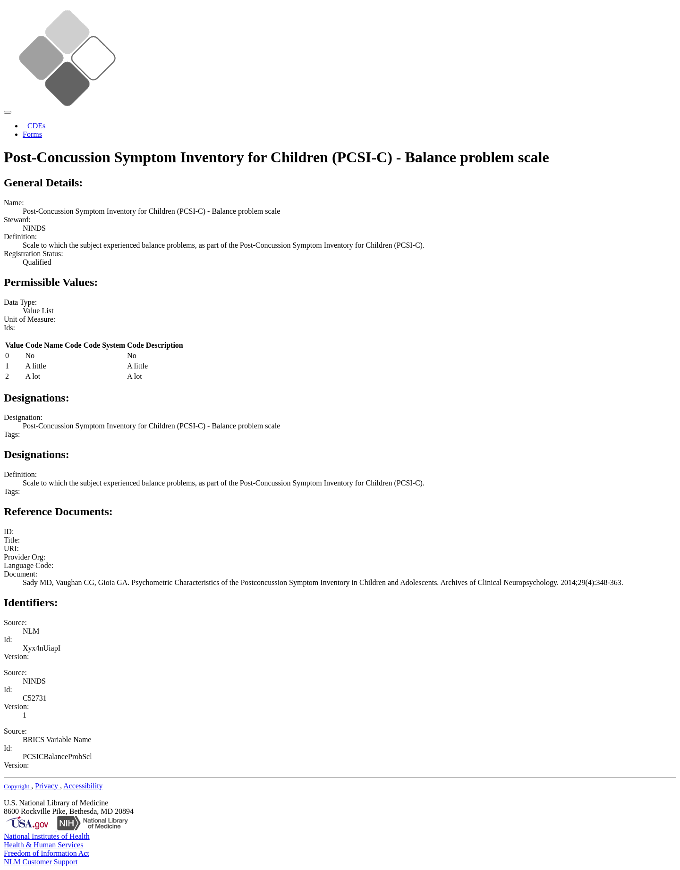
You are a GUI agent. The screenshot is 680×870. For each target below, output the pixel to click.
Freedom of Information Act (46, 853)
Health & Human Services (43, 845)
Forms (32, 134)
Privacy (47, 786)
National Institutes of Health (47, 836)
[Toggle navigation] (7, 112)
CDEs (36, 126)
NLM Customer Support (40, 862)
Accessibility (83, 786)
